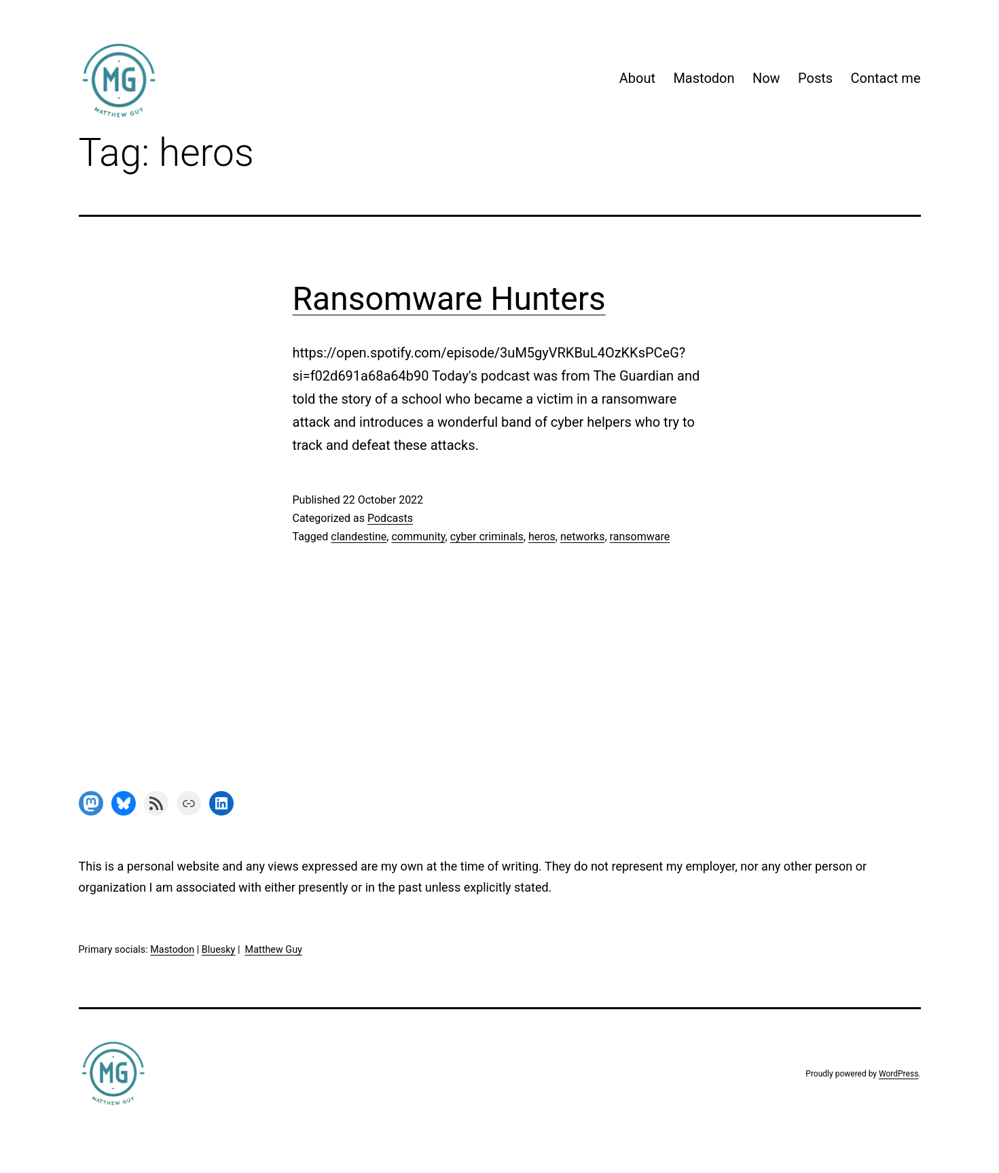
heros (542, 536)
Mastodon (703, 78)
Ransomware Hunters (449, 298)
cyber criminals (487, 536)
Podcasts (390, 518)
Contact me (885, 78)
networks (582, 536)
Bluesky (219, 950)
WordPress (898, 1074)
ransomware (640, 536)
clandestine (358, 536)
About (637, 78)
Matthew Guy (273, 950)
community (418, 536)
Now (766, 78)
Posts (815, 78)
